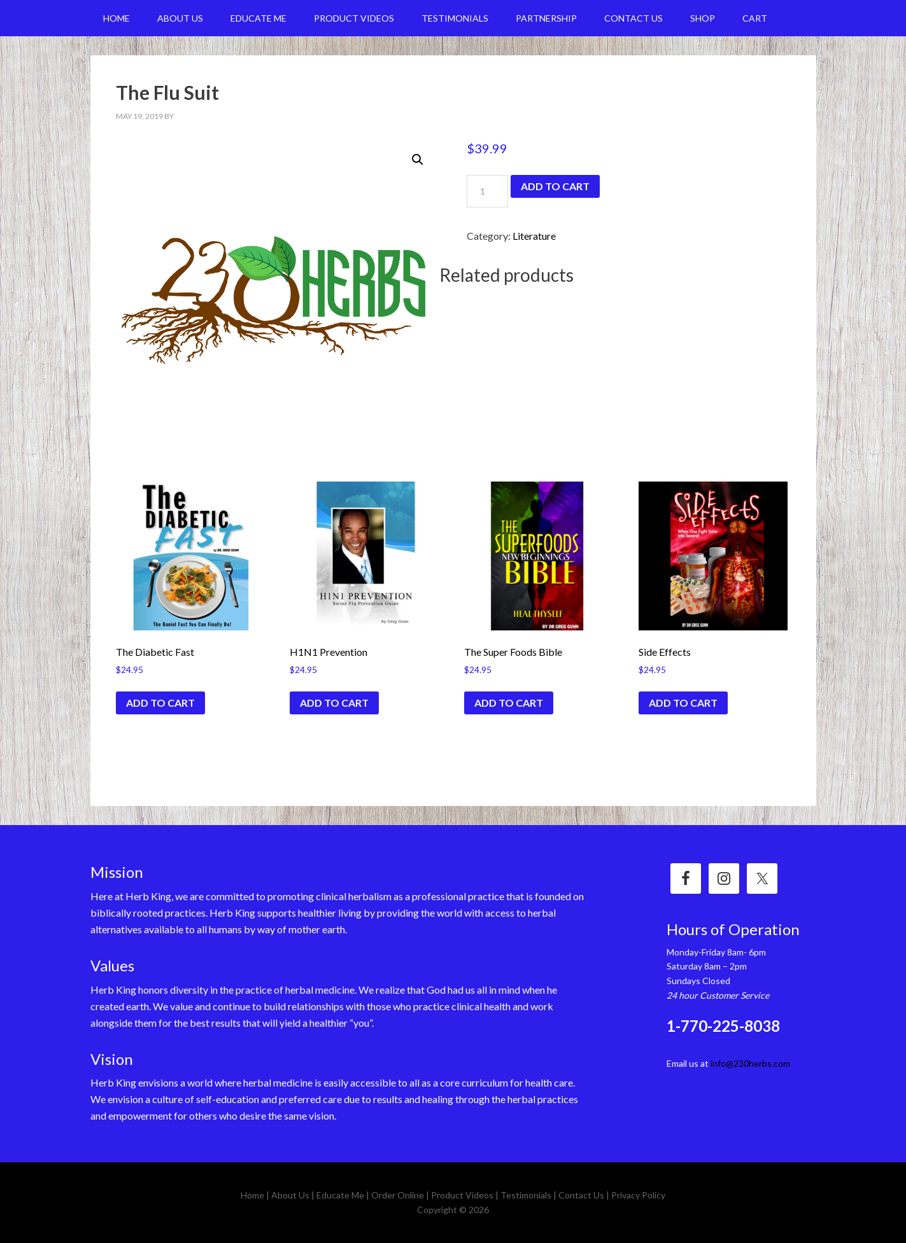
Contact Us (581, 1195)
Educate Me (340, 1195)
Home (252, 1195)
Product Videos (462, 1195)
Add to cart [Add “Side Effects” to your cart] (683, 703)
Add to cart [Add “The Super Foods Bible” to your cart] (508, 703)
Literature (534, 236)
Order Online (397, 1195)
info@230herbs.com (750, 1063)
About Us (290, 1195)
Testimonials (525, 1195)
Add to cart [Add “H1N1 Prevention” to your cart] (334, 703)
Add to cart (555, 186)
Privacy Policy (638, 1195)
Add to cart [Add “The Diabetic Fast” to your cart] (160, 703)
